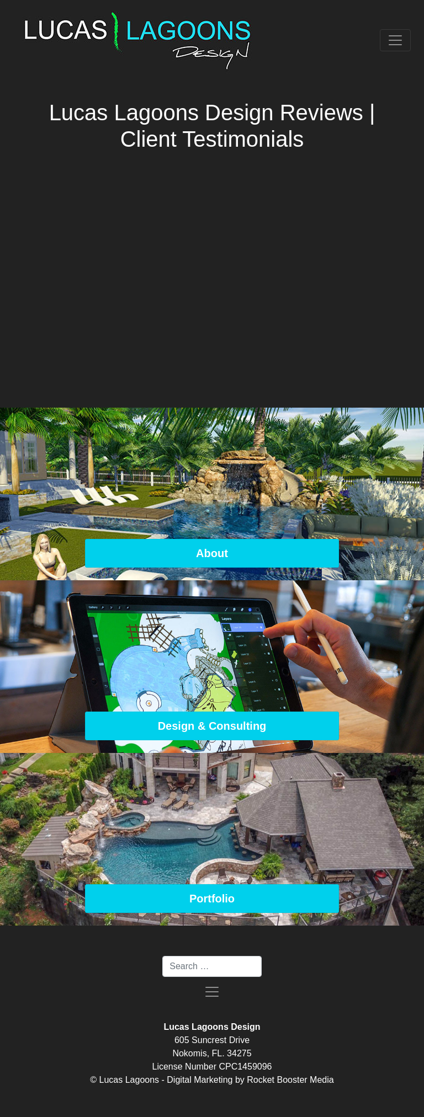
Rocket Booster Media (290, 1079)
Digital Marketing (199, 1079)
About (212, 553)
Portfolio (212, 898)
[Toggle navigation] (395, 40)
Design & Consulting (212, 726)
